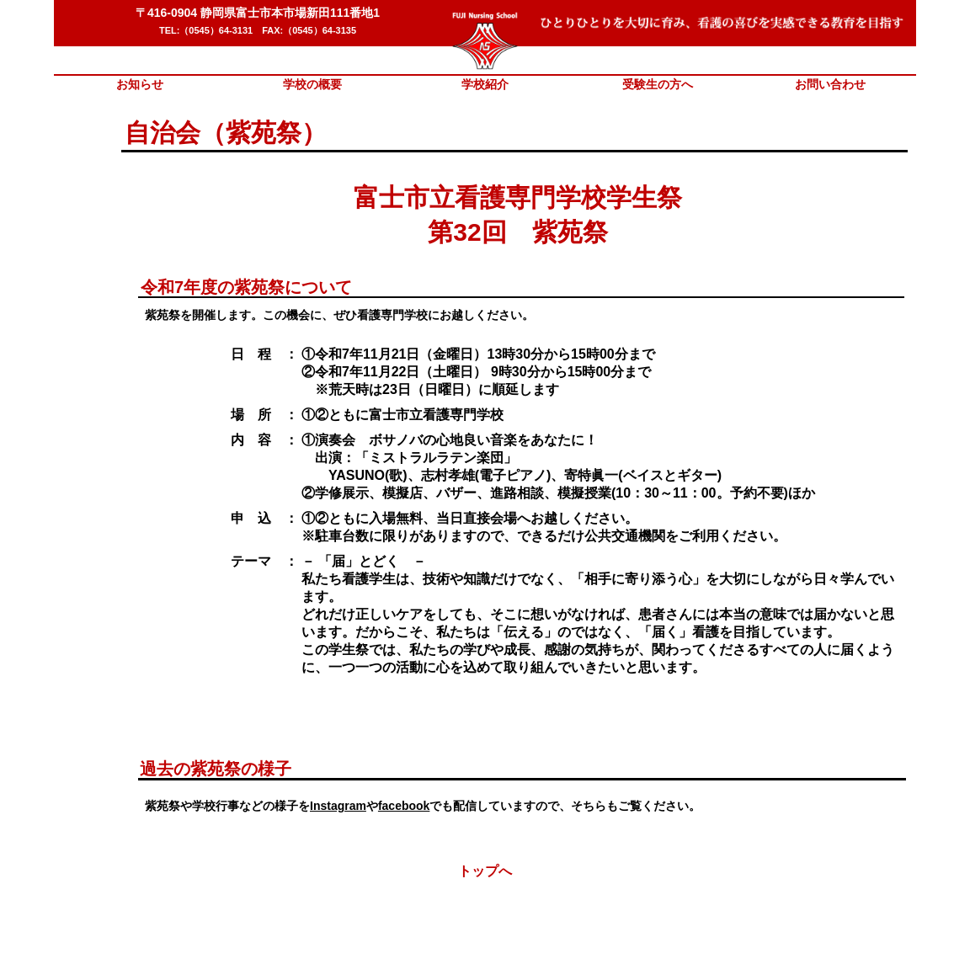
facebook (403, 805)
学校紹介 (485, 84)
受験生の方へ (657, 84)
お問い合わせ (830, 84)
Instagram (338, 805)
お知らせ (139, 84)
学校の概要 (312, 84)
